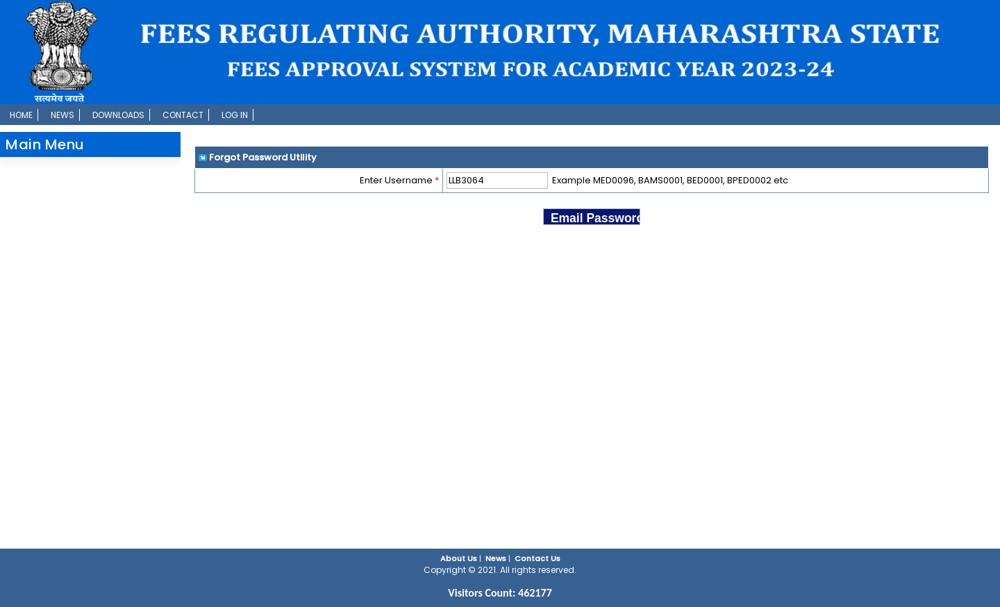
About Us (458, 558)
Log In (235, 115)
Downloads (118, 115)
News (62, 115)
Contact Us (537, 558)
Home (21, 115)
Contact (182, 115)
